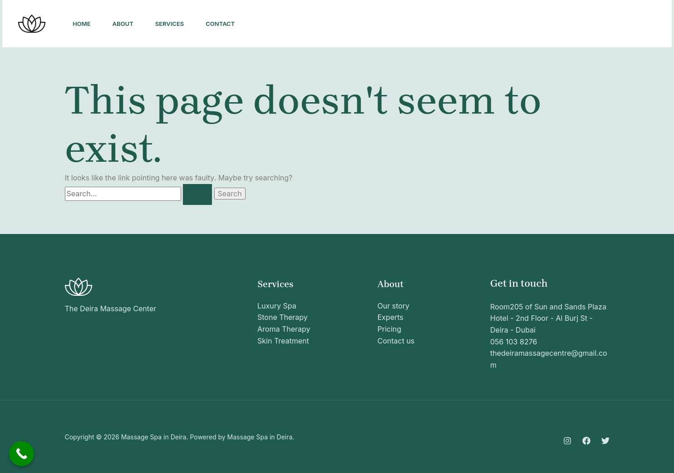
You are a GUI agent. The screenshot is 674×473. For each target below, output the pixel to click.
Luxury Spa (276, 305)
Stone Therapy (282, 317)
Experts (390, 317)
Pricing (390, 329)
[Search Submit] (197, 194)
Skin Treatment (283, 340)
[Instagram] (527, 24)
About (123, 23)
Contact (220, 23)
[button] (622, 23)
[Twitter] (567, 24)
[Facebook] (547, 24)
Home (82, 23)
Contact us (396, 340)
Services (169, 23)
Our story (394, 305)
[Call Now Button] (21, 453)
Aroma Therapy (283, 329)
